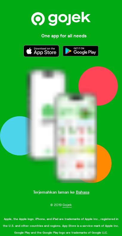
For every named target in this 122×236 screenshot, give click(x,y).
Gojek (67, 204)
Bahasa (82, 192)
